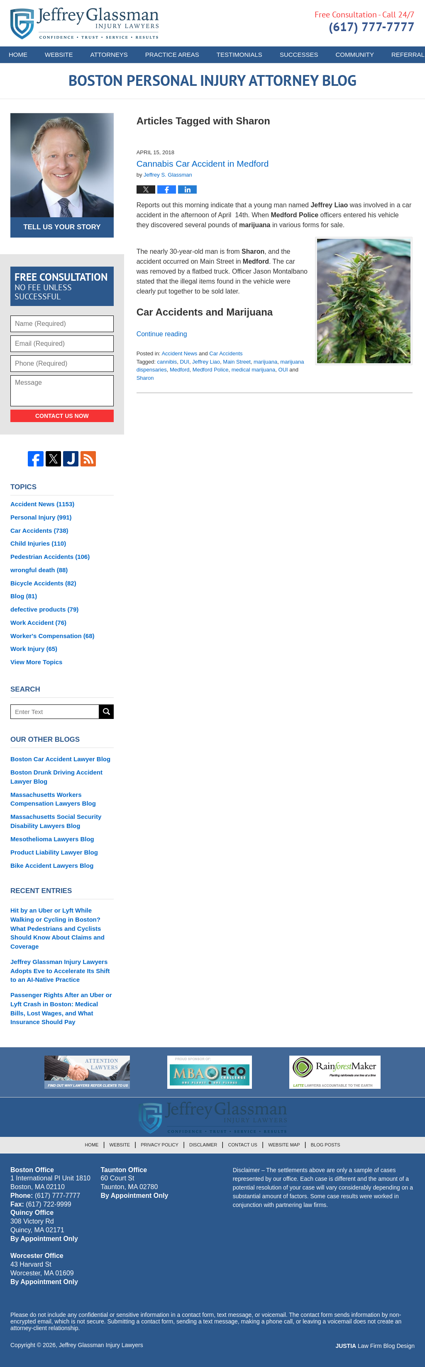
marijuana (265, 362)
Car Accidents (225, 353)
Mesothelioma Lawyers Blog (52, 839)
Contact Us (242, 1144)
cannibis (167, 362)
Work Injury (33, 648)
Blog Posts (325, 1144)
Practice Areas (172, 54)
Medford (180, 370)
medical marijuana (254, 370)
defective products (44, 609)
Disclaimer (203, 1144)
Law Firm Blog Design (375, 1346)
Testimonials (239, 54)
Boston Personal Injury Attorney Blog (84, 23)
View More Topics (36, 661)
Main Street (236, 362)
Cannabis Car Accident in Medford (203, 163)
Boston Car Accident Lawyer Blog (60, 758)
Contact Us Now (62, 416)
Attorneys (109, 54)
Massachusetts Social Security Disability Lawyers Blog (55, 821)
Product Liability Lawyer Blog (54, 852)
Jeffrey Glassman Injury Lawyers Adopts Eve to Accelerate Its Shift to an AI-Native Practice (60, 970)
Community (354, 54)
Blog (23, 596)
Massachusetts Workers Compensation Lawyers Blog (53, 799)
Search (106, 711)
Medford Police (211, 370)
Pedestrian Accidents (50, 556)
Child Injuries (38, 543)
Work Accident (38, 622)
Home (18, 54)
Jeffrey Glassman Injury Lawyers (101, 1345)
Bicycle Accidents (43, 583)
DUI (184, 362)
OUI (283, 370)
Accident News (179, 353)
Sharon (145, 378)
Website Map (284, 1144)
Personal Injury (41, 517)
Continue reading (162, 334)
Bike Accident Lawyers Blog (51, 865)
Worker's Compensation (52, 635)
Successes (299, 54)
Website (59, 54)
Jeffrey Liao (206, 362)
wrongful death (39, 569)
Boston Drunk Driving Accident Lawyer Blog (56, 777)
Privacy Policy (159, 1144)
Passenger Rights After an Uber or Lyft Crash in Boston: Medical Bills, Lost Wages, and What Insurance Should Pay (61, 1008)
